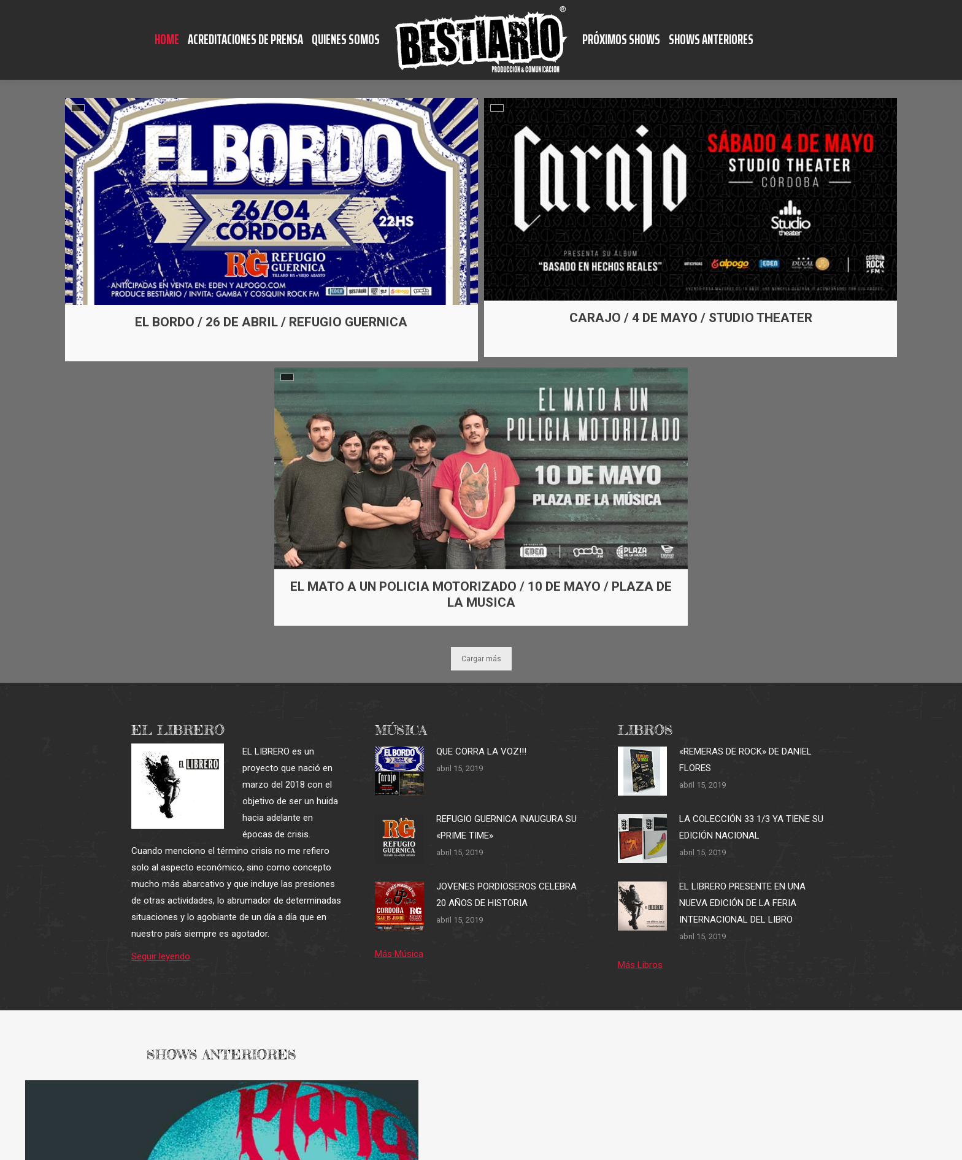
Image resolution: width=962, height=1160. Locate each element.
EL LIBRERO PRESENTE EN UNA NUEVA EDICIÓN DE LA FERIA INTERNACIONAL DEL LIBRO (742, 903)
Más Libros (640, 964)
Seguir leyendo (160, 956)
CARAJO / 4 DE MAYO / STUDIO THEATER (690, 317)
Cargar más (481, 659)
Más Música (399, 953)
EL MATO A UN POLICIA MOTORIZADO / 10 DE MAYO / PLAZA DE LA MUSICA (481, 594)
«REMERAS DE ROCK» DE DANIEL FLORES (745, 760)
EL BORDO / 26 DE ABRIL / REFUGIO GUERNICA (271, 321)
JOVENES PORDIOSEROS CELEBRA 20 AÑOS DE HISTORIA (506, 894)
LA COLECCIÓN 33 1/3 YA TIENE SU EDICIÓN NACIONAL (751, 827)
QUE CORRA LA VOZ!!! (481, 751)
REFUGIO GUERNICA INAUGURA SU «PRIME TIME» (506, 827)
